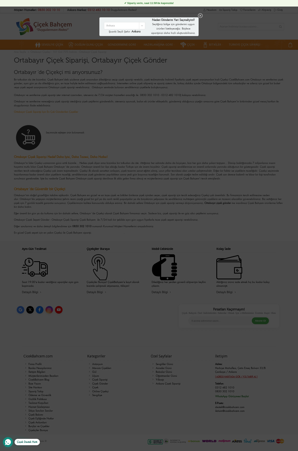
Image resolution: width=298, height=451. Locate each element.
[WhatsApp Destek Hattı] (21, 442)
